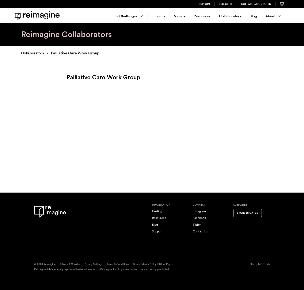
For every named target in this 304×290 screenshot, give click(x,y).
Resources (202, 16)
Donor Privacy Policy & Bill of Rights (153, 264)
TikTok (197, 224)
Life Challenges (128, 16)
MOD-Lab (264, 264)
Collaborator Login (256, 4)
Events (160, 16)
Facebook (199, 218)
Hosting (157, 211)
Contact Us (200, 231)
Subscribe (225, 4)
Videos (179, 16)
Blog (253, 16)
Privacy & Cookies (70, 264)
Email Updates (247, 212)
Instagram (199, 211)
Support (204, 4)
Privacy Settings (93, 264)
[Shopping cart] (282, 3)
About (273, 16)
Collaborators (230, 16)
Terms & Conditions (118, 264)
